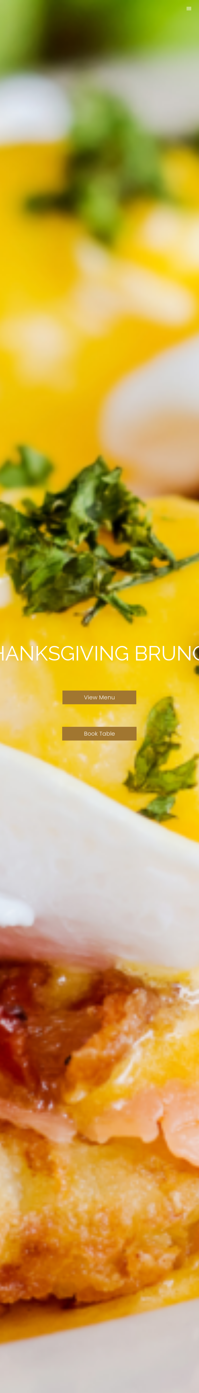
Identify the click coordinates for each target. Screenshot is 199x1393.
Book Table (99, 734)
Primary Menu (189, 8)
